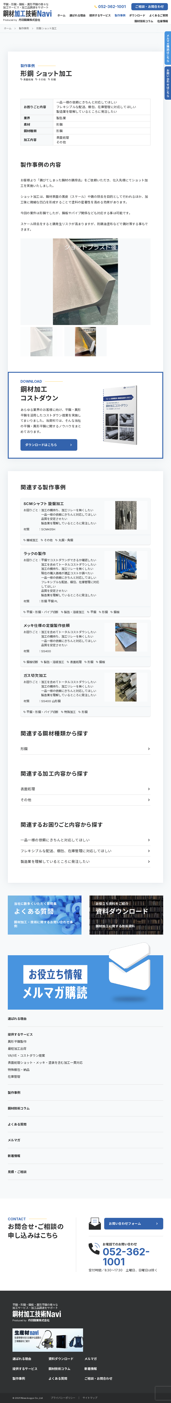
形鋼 (24, 749)
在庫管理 (14, 1076)
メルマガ (14, 1140)
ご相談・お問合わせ (149, 6)
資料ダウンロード (61, 1359)
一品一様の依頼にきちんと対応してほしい (55, 840)
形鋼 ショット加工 (46, 28)
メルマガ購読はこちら (167, 48)
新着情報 (14, 1156)
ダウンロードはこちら (41, 445)
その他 (25, 800)
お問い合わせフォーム (125, 1223)
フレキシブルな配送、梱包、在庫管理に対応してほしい (66, 851)
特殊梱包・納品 (19, 1070)
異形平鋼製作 (17, 1041)
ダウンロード (137, 15)
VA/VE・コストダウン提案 (26, 1055)
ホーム (61, 15)
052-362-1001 (112, 6)
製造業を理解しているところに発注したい (55, 862)
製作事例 (120, 15)
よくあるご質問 (158, 15)
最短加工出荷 (17, 1048)
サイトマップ (90, 1397)
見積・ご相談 (17, 1172)
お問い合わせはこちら (167, 83)
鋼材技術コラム (143, 21)
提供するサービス (100, 15)
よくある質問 (17, 1124)
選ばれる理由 (77, 15)
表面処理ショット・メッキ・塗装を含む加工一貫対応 (45, 1062)
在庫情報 (162, 21)
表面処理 (27, 789)
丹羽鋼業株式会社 (29, 20)
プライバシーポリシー (63, 1397)
